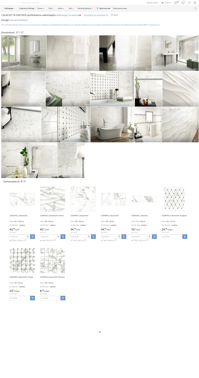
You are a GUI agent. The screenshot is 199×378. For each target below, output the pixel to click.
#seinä (110, 25)
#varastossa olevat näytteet (31, 25)
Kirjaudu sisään (152, 3)
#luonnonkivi (102, 25)
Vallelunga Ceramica (67, 15)
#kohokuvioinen (131, 25)
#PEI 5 (147, 25)
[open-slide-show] (22, 199)
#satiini (141, 25)
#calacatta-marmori (89, 25)
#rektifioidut (58, 25)
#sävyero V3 (155, 25)
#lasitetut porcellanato (72, 25)
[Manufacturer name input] (9, 8)
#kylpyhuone (47, 25)
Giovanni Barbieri (19, 20)
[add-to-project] (32, 236)
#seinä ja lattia (119, 25)
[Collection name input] (26, 8)
